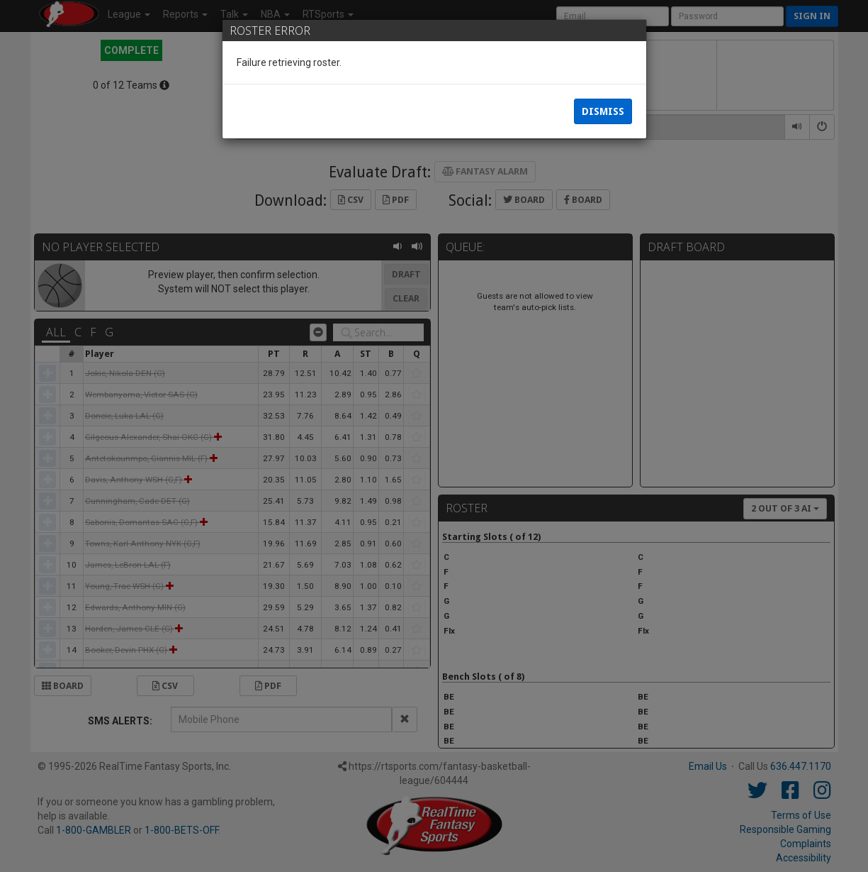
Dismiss (603, 113)
